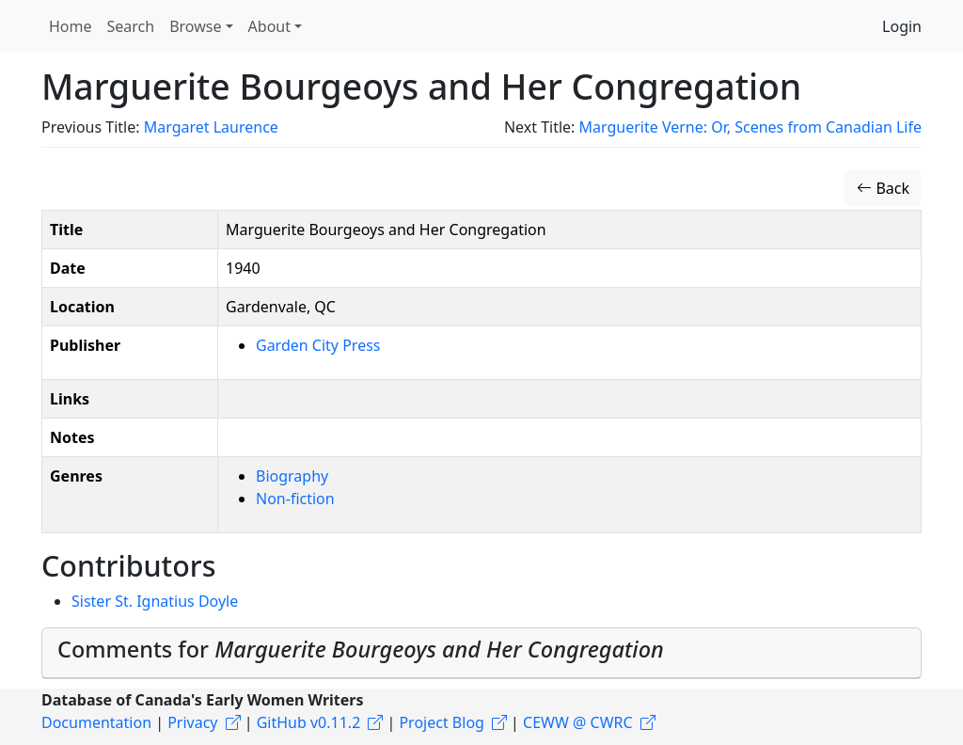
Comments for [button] (360, 649)
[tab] (481, 653)
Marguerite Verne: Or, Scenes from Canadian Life (750, 127)
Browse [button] (195, 26)
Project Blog (441, 722)
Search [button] (131, 26)
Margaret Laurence (211, 127)
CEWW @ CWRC (578, 722)
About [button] (269, 26)
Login (902, 26)
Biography (292, 476)
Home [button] (70, 26)
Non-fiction (295, 498)
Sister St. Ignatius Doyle (154, 601)
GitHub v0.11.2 (309, 722)
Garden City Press (318, 345)
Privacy (192, 722)
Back (883, 188)
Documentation (96, 722)
